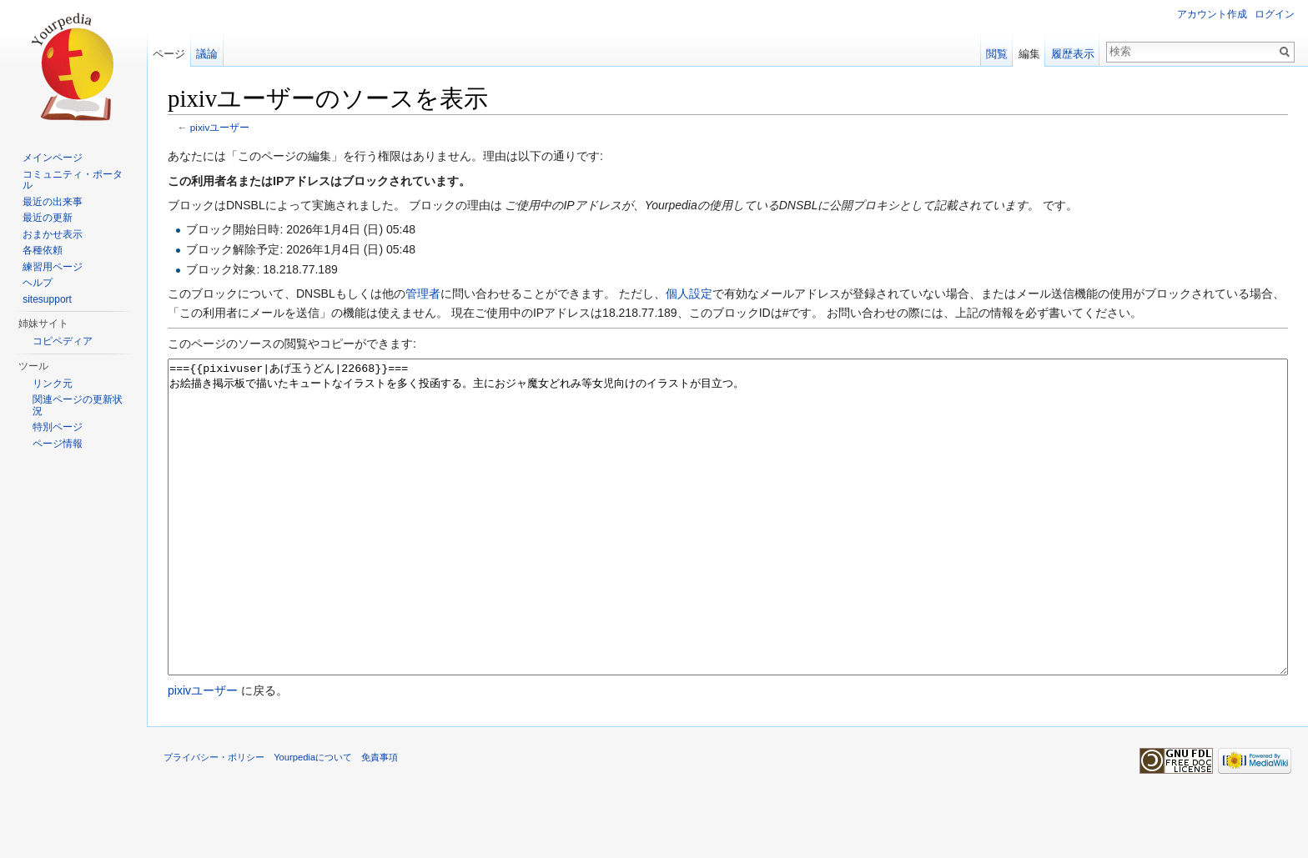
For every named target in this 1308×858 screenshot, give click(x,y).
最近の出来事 (53, 202)
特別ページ (58, 427)
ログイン (1275, 14)
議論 (207, 54)
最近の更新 (48, 217)
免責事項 (379, 820)
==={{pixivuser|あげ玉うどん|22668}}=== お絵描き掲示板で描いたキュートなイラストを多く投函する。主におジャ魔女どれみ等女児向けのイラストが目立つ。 (728, 548)
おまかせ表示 (53, 234)
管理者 (422, 293)
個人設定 (689, 293)
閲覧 (997, 54)
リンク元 (53, 383)
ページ (169, 54)
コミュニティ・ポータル (73, 180)
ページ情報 (58, 443)
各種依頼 (43, 250)
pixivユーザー (220, 127)
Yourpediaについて (313, 820)
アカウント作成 (1212, 14)
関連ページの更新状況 (78, 405)
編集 (1029, 54)
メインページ (53, 157)
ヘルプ (38, 283)
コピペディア (63, 341)
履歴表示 (1072, 54)
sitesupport (47, 299)
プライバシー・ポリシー (214, 820)
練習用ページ (53, 267)
